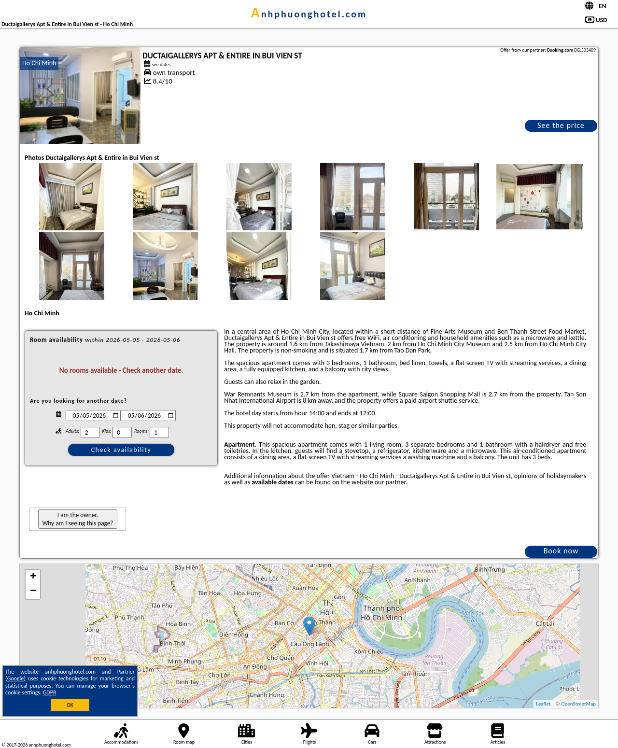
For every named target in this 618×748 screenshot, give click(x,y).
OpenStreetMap (578, 704)
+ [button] (33, 577)
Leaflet (543, 704)
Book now (561, 550)
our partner (390, 482)
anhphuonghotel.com (309, 14)
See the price (561, 125)
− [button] (33, 591)
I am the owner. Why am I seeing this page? (77, 519)
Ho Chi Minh (39, 63)
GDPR (49, 692)
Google (15, 678)
